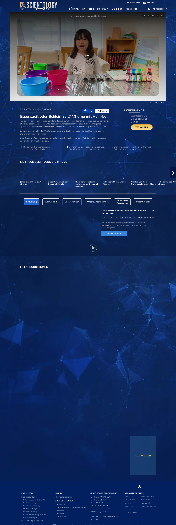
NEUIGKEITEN (131, 9)
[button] (173, 172)
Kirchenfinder (145, 500)
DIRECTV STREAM (99, 500)
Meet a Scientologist (30, 509)
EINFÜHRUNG (73, 9)
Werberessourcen (63, 516)
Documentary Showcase (32, 520)
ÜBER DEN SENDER (64, 500)
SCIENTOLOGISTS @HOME (35, 109)
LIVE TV (59, 493)
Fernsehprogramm (64, 497)
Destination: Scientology (31, 506)
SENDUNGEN (116, 9)
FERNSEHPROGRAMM (98, 9)
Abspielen (114, 233)
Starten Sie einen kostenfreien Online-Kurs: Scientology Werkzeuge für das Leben (132, 148)
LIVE (84, 9)
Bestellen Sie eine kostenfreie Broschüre (86, 148)
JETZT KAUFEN (142, 127)
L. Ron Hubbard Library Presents (34, 515)
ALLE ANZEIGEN (143, 455)
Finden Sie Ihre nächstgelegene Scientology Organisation (38, 148)
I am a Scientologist (30, 518)
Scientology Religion (148, 506)
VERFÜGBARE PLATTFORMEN (104, 493)
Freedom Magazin (131, 512)
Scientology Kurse (147, 496)
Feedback (60, 513)
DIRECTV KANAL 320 (101, 497)
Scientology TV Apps (100, 511)
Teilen (88, 110)
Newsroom (61, 510)
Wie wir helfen (146, 503)
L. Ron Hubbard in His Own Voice (34, 500)
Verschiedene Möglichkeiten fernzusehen (71, 507)
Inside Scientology (29, 503)
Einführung (61, 504)
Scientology (129, 496)
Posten (102, 111)
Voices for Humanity (30, 512)
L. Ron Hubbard (130, 500)
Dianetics (128, 503)
